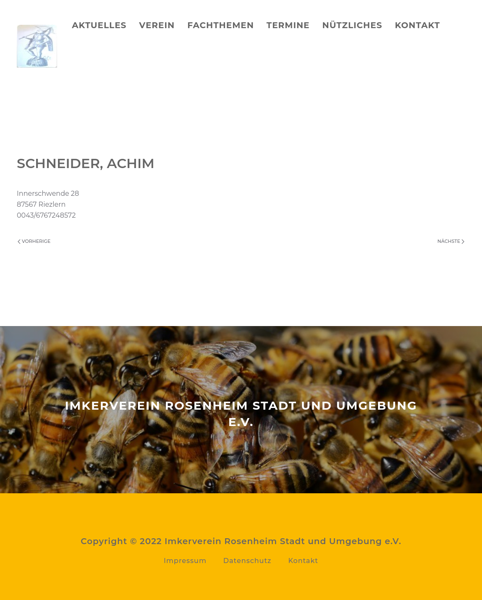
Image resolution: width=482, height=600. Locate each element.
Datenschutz (247, 561)
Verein (157, 25)
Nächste (450, 241)
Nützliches (352, 25)
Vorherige (34, 241)
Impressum (185, 561)
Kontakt (417, 25)
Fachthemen (220, 25)
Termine (288, 25)
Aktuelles (99, 25)
